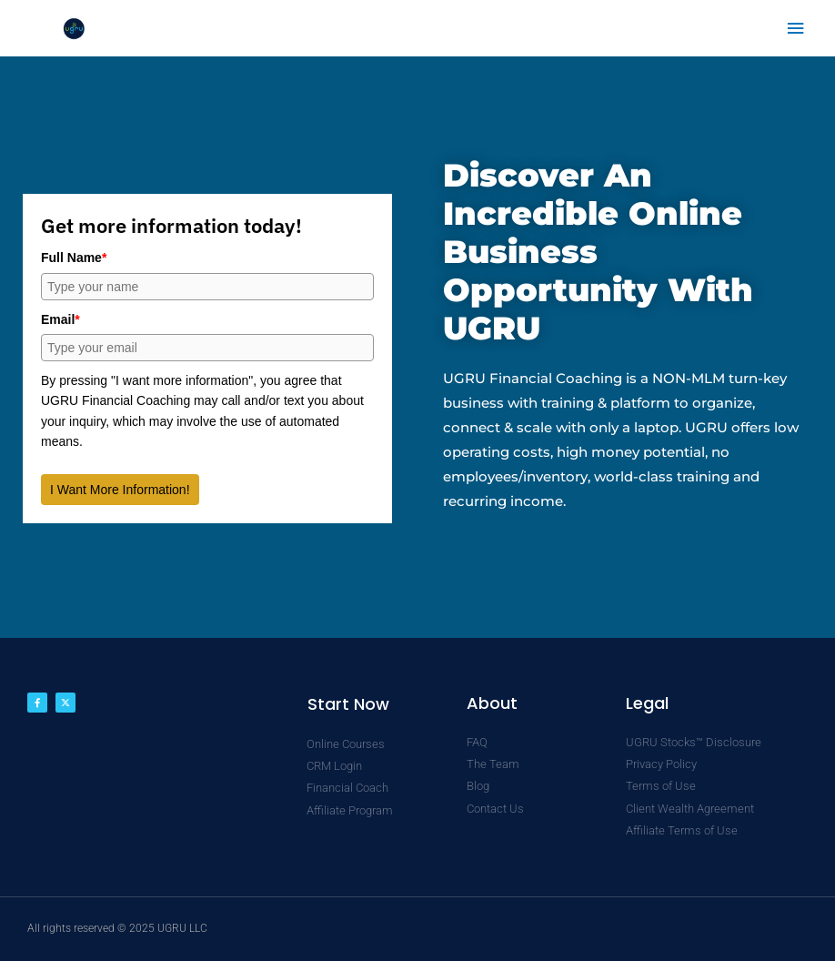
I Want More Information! (120, 489)
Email (60, 319)
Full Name (73, 257)
